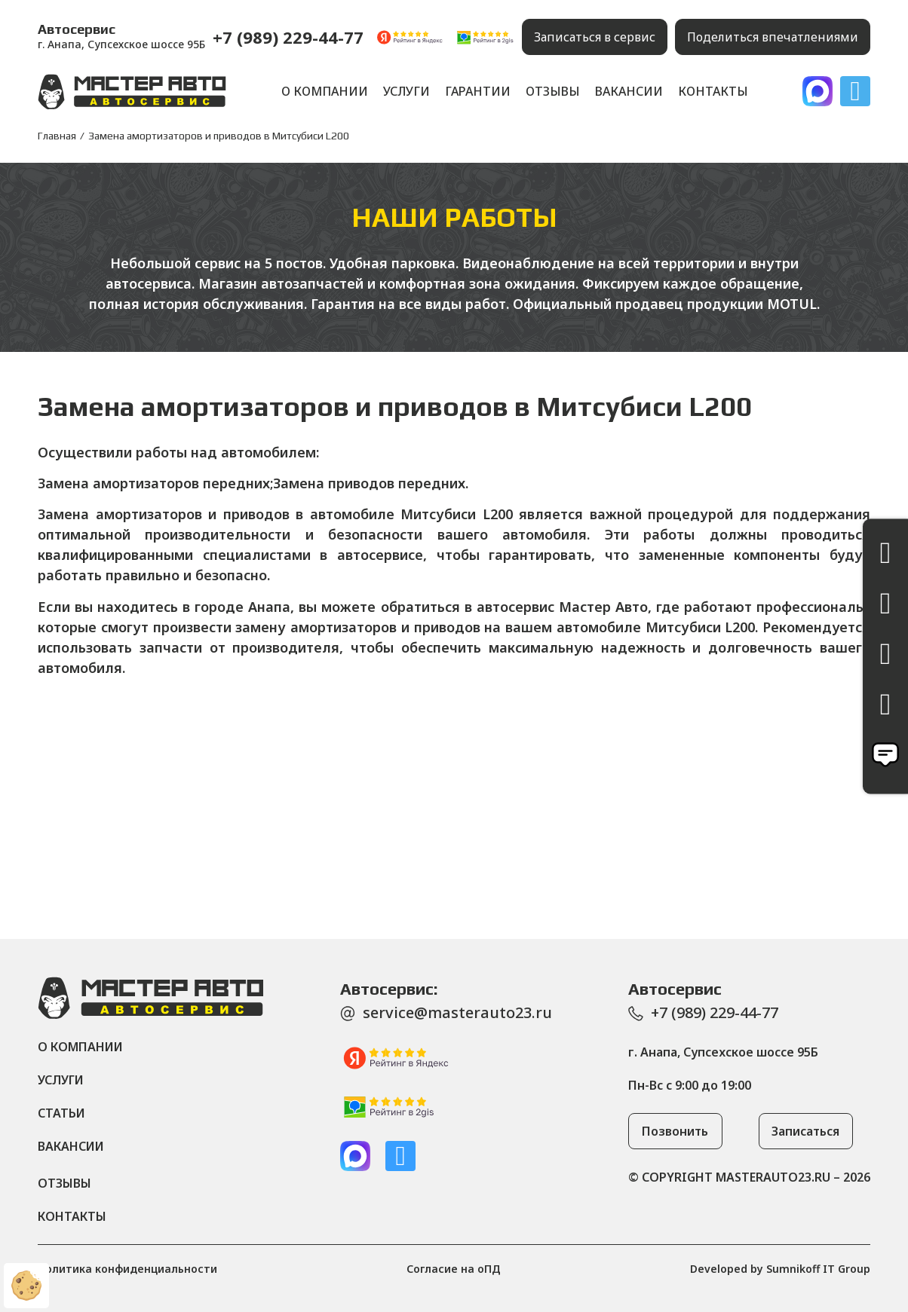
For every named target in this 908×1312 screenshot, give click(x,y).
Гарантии (478, 91)
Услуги (406, 91)
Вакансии (629, 91)
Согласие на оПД (453, 1269)
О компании (324, 91)
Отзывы (553, 91)
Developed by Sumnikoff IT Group (780, 1269)
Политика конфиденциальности (127, 1269)
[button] (594, 37)
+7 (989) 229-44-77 (288, 37)
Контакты (713, 91)
